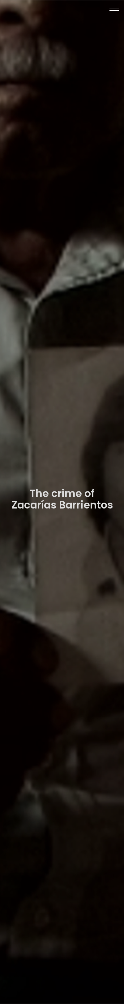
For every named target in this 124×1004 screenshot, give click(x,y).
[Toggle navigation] (114, 10)
